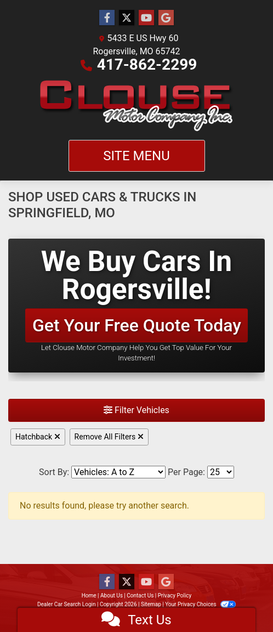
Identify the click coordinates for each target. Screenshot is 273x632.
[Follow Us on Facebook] (107, 18)
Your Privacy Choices (200, 604)
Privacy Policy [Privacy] (175, 595)
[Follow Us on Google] (166, 18)
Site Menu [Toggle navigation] (136, 155)
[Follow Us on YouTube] (146, 18)
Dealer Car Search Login (66, 604)
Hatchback (37, 436)
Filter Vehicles (136, 410)
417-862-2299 (147, 64)
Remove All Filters (109, 436)
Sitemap (151, 604)
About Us (111, 595)
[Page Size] (220, 472)
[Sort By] (118, 472)
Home (89, 595)
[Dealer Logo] (136, 105)
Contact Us (140, 595)
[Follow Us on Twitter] (126, 18)
